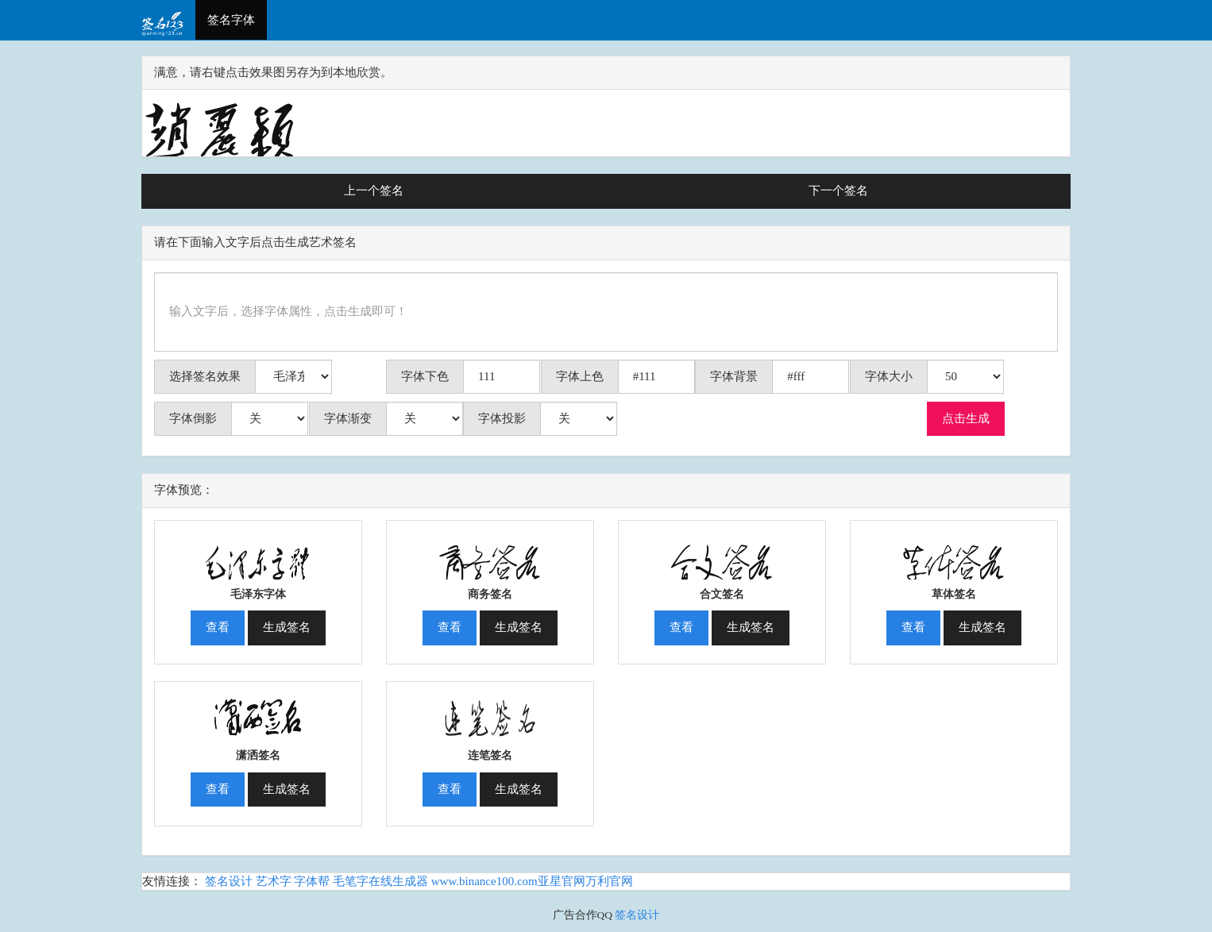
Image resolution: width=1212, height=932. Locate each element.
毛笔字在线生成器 (380, 881)
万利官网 (609, 881)
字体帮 (312, 881)
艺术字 (273, 881)
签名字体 (231, 19)
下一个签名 (838, 190)
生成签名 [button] (287, 627)
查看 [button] (218, 627)
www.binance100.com (484, 881)
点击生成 (966, 418)
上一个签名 (373, 190)
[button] (258, 552)
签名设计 (229, 881)
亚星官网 (561, 881)
